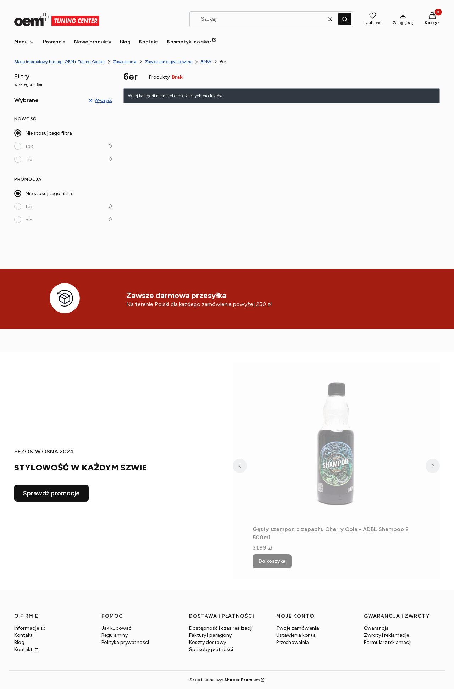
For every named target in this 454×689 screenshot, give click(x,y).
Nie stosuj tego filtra (49, 133)
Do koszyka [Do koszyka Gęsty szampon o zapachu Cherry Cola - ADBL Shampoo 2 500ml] (272, 561)
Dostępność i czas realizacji (221, 628)
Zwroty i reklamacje (386, 635)
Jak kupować (116, 628)
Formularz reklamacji (387, 642)
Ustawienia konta (296, 635)
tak (29, 146)
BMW (206, 61)
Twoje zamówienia (297, 628)
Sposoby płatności (211, 649)
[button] (344, 19)
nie (29, 159)
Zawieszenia (125, 61)
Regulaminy (114, 635)
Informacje (27, 628)
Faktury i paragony (210, 635)
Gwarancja (376, 628)
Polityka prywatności (125, 642)
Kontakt (23, 635)
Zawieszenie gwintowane (168, 61)
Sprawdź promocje (51, 493)
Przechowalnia (292, 642)
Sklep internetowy (224, 679)
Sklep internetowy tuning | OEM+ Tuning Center (59, 61)
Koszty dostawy (207, 642)
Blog (19, 642)
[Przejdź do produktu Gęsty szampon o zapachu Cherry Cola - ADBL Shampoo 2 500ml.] (336, 443)
